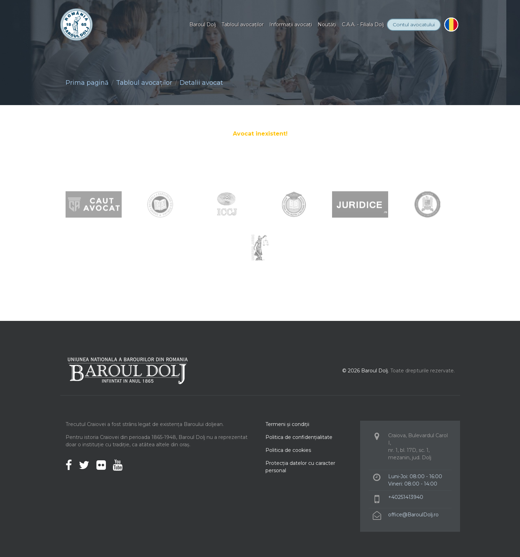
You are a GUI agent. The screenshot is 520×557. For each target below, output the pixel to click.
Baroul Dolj (202, 24)
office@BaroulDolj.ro (413, 514)
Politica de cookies (288, 450)
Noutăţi (327, 24)
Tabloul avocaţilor (243, 24)
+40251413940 (405, 497)
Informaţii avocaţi (290, 24)
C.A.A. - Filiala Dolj (363, 24)
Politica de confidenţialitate (298, 437)
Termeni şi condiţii (287, 424)
